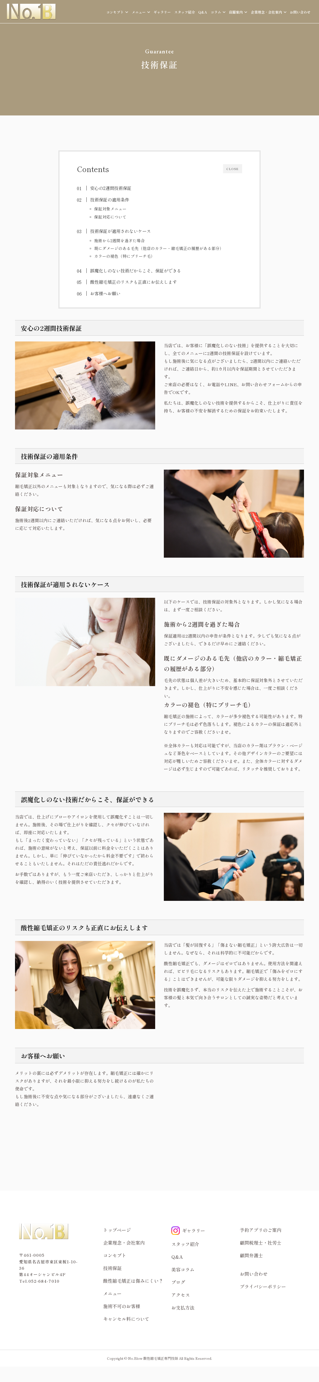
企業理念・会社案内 (124, 1242)
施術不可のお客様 (121, 1306)
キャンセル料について (126, 1318)
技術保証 (112, 1268)
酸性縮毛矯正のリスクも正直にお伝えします (133, 282)
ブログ (178, 1282)
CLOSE (233, 169)
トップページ (117, 1229)
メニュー (112, 1293)
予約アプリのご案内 (260, 1229)
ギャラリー (162, 12)
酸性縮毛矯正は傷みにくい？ (133, 1280)
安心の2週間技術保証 (110, 188)
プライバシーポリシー (263, 1286)
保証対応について (110, 217)
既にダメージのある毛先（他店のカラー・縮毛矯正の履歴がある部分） (159, 248)
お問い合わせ (300, 12)
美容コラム (182, 1269)
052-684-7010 (44, 1281)
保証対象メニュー (110, 209)
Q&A (202, 12)
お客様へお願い (105, 293)
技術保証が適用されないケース (120, 231)
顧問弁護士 (251, 1255)
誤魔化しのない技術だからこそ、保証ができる (135, 270)
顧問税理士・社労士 (260, 1242)
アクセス (180, 1294)
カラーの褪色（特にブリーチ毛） (124, 256)
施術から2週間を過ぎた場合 (119, 240)
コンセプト (114, 1255)
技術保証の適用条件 (109, 199)
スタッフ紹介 (184, 12)
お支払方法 (182, 1307)
